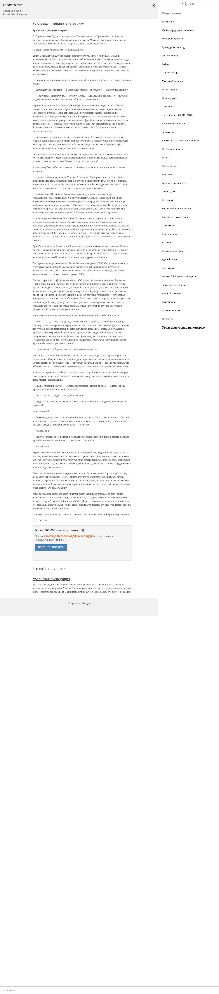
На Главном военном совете (176, 208)
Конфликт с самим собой (175, 217)
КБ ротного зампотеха (173, 123)
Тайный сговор (169, 72)
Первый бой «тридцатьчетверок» (179, 276)
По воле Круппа (170, 89)
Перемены (167, 319)
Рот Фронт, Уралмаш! (173, 38)
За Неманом (168, 268)
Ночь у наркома (170, 98)
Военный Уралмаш (172, 293)
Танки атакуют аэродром (175, 285)
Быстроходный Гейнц (173, 251)
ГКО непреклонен (171, 310)
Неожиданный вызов (173, 149)
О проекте (74, 603)
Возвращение (169, 302)
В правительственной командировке (180, 140)
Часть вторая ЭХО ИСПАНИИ (177, 115)
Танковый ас (168, 225)
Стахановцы (168, 106)
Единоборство (169, 259)
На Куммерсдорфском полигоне (178, 30)
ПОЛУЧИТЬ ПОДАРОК (51, 547)
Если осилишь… (170, 234)
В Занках (166, 242)
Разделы (87, 603)
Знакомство (168, 132)
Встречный (168, 200)
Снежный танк (169, 166)
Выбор (165, 64)
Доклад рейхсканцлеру (174, 47)
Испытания (168, 21)
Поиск (188, 4)
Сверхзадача (168, 191)
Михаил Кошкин (170, 55)
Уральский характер (172, 81)
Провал (166, 157)
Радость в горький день (174, 183)
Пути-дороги (168, 174)
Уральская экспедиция (51, 579)
